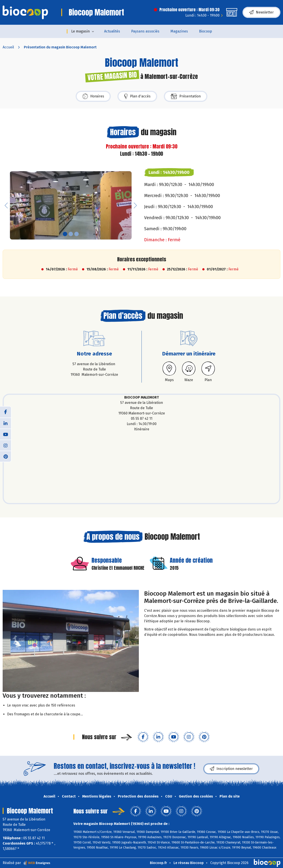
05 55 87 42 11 (141, 418)
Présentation (185, 96)
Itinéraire (141, 429)
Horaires (93, 96)
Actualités (112, 31)
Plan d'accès (137, 96)
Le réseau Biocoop (189, 863)
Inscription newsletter (231, 769)
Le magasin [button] (80, 31)
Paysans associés (145, 31)
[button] (6, 205)
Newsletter (261, 12)
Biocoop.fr (158, 863)
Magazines (179, 31)
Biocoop (205, 31)
